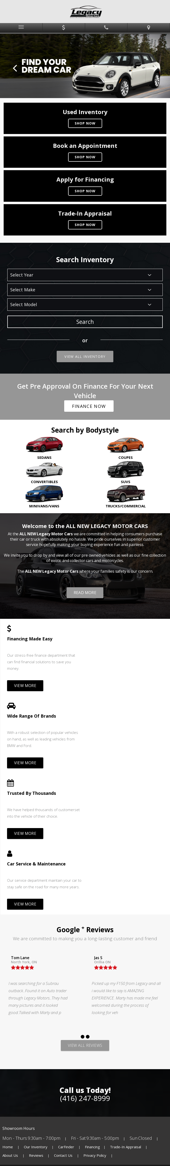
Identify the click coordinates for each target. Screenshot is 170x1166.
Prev (14, 68)
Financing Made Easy (29, 639)
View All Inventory (84, 356)
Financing (92, 1005)
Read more (85, 592)
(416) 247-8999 (85, 957)
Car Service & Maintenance (121, 716)
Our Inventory (35, 1005)
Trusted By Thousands (31, 716)
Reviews (36, 1014)
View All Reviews (85, 904)
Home (8, 1005)
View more (25, 685)
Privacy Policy (95, 1014)
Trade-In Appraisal (125, 1005)
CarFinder (66, 1005)
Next (155, 68)
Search (85, 322)
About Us (10, 1014)
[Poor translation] (18, 1084)
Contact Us (63, 1014)
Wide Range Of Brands (116, 639)
